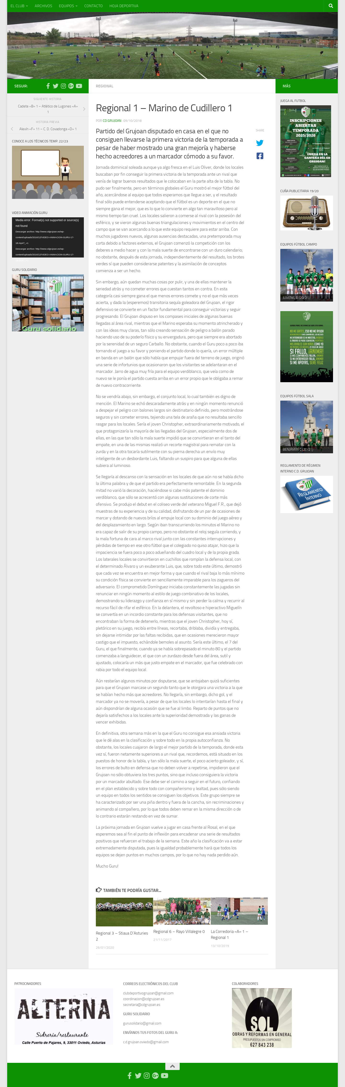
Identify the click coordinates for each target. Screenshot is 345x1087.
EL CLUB (17, 6)
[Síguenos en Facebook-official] (48, 86)
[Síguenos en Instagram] (63, 86)
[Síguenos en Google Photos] (71, 86)
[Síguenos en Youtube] (78, 86)
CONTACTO (93, 6)
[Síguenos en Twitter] (55, 86)
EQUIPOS (66, 6)
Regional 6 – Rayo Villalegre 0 (179, 931)
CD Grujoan (112, 121)
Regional (104, 86)
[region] (306, 275)
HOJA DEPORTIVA (123, 6)
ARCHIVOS (43, 6)
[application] (48, 237)
